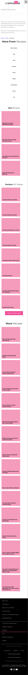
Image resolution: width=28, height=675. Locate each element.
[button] (14, 313)
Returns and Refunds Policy (10, 614)
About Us (5, 601)
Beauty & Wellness (7, 637)
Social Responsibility (14, 654)
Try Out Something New (9, 623)
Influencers (5, 604)
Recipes (4, 630)
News (22, 650)
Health (4, 640)
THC (3, 633)
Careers (15, 650)
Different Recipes (7, 627)
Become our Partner (8, 607)
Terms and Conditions (14, 657)
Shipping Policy (6, 618)
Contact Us (7, 650)
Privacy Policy (6, 611)
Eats (7, 38)
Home (2, 38)
